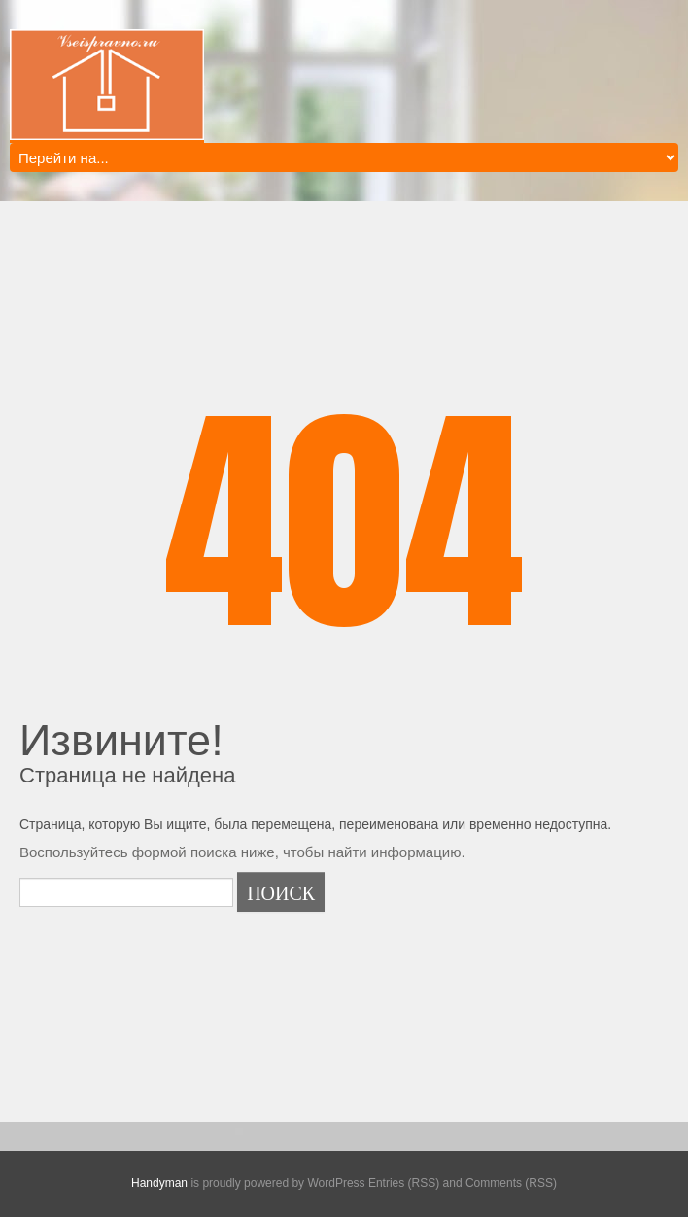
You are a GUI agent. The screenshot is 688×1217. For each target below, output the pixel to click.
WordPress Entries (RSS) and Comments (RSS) (432, 1183)
